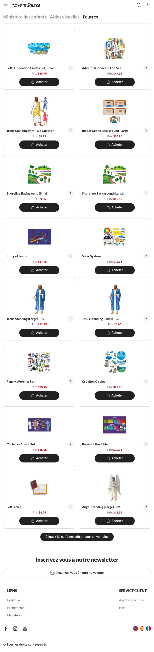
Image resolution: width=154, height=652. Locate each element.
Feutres (90, 16)
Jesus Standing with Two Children (30, 130)
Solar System (91, 256)
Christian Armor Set (21, 444)
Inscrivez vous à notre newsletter (77, 572)
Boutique (13, 600)
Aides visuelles (65, 16)
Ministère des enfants (25, 16)
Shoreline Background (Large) (103, 193)
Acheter (39, 82)
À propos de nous (131, 600)
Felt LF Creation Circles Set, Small (30, 68)
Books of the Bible (95, 444)
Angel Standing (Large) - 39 (101, 507)
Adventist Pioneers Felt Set (101, 68)
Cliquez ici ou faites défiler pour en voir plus (77, 537)
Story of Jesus (17, 256)
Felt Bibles (14, 507)
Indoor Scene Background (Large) (106, 130)
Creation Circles (93, 381)
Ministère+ (14, 615)
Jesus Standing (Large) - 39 (25, 319)
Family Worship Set (20, 381)
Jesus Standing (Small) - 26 (100, 319)
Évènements (15, 608)
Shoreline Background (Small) (28, 193)
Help (122, 608)
